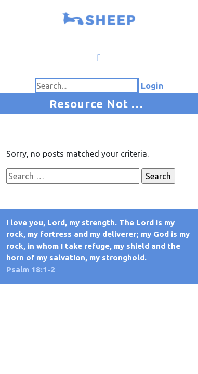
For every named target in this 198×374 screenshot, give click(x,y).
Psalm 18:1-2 (30, 269)
